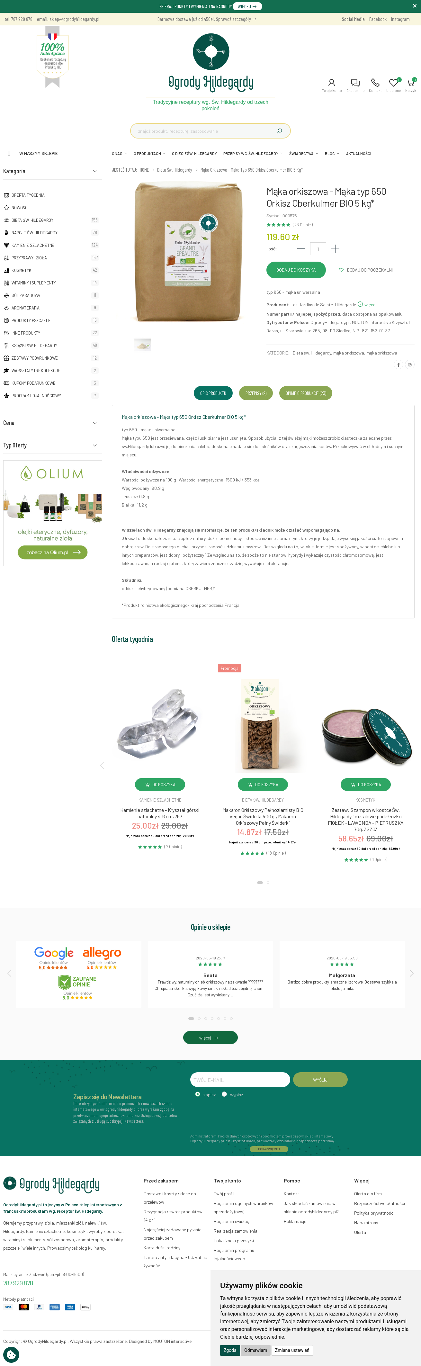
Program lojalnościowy (36, 395)
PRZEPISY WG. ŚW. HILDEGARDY (250, 153)
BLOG (330, 153)
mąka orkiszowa (348, 352)
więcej (366, 304)
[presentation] (102, 765)
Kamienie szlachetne (33, 245)
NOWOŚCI (20, 207)
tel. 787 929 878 (18, 19)
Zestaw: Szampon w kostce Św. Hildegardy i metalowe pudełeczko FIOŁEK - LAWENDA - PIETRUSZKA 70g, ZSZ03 (366, 819)
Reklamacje (295, 1221)
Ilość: (271, 248)
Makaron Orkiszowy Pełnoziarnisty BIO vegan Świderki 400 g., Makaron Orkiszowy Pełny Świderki (262, 816)
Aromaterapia (26, 307)
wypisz (236, 1094)
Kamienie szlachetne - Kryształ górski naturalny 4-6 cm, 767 (160, 813)
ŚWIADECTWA (301, 153)
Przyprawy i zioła (29, 257)
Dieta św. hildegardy (263, 800)
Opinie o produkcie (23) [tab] (306, 393)
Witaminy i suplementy (34, 282)
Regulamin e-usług (231, 1221)
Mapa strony (366, 1222)
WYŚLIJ (320, 1080)
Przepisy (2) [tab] (256, 393)
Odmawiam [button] (255, 1350)
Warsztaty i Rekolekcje (36, 370)
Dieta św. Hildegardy (32, 220)
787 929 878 (18, 1283)
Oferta (360, 1232)
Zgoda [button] (230, 1350)
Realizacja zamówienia (235, 1231)
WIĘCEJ (247, 6)
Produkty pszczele (31, 320)
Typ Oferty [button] (15, 445)
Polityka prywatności (374, 1213)
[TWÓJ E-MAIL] (240, 1079)
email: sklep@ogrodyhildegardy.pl (68, 19)
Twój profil (224, 1193)
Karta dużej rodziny (162, 1247)
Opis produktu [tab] (213, 393)
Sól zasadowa (26, 295)
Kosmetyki (22, 270)
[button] (332, 85)
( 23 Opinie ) (303, 225)
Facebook (378, 19)
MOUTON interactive (172, 1341)
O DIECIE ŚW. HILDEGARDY (194, 153)
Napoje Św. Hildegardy (35, 232)
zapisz (209, 1094)
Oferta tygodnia (28, 195)
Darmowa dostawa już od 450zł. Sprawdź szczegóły (207, 19)
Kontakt (291, 1193)
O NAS (117, 153)
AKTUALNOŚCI (358, 153)
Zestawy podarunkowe (35, 358)
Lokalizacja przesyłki (234, 1240)
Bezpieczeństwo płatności (379, 1203)
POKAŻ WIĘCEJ (269, 1149)
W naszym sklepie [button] (38, 153)
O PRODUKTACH (147, 153)
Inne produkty (26, 333)
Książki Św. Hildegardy (34, 345)
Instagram (400, 19)
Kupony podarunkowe (33, 383)
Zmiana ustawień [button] (292, 1350)
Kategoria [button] (14, 171)
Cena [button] (8, 422)
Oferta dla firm (368, 1193)
